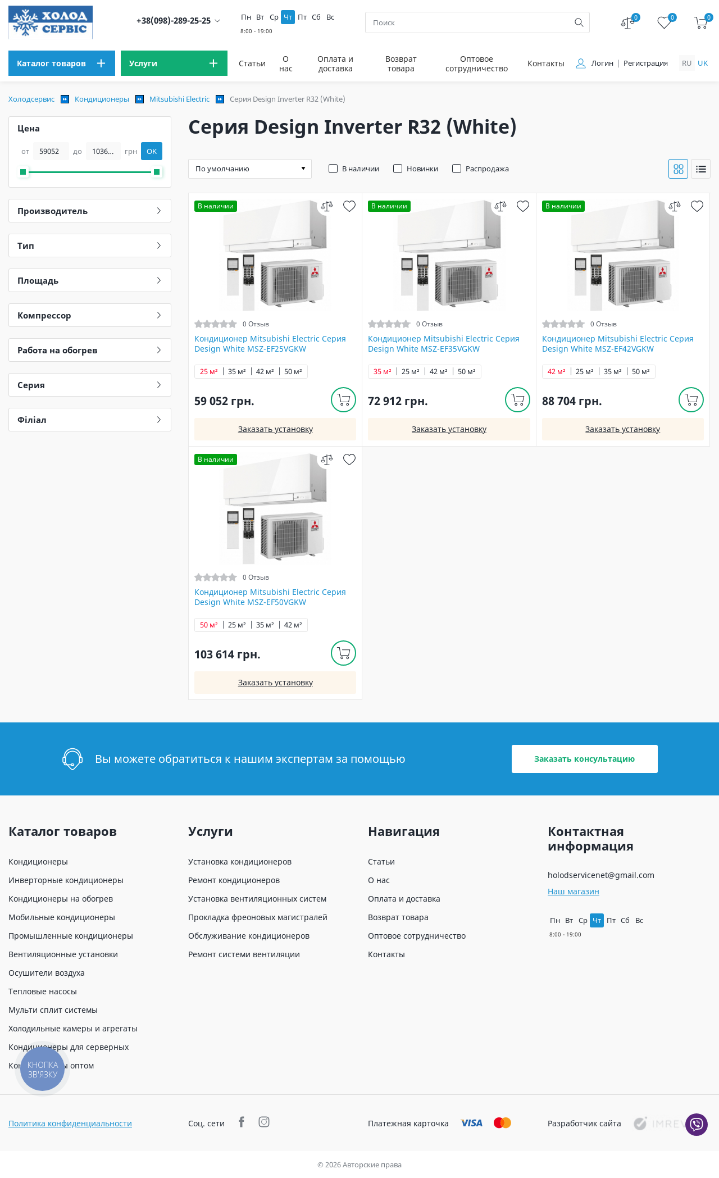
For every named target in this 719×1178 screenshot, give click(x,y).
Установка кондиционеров (240, 861)
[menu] (61, 63)
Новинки (422, 168)
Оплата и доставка (335, 63)
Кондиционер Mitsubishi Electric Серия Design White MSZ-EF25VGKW (270, 344)
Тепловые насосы (42, 991)
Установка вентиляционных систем (257, 898)
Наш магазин (573, 891)
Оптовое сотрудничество (476, 63)
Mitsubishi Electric (179, 98)
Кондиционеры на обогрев (60, 898)
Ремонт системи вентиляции (244, 954)
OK (152, 151)
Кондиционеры (102, 98)
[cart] (701, 23)
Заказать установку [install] (275, 429)
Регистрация (646, 63)
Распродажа (487, 168)
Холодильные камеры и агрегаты (73, 1028)
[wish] (349, 206)
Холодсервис (31, 98)
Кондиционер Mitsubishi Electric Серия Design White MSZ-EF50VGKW (270, 597)
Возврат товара (401, 63)
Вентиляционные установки (63, 954)
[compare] (326, 206)
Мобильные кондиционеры (61, 917)
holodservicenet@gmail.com (601, 875)
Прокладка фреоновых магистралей (257, 917)
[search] (579, 22)
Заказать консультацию (584, 758)
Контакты (546, 63)
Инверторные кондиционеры (66, 880)
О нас (286, 63)
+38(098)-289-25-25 (173, 20)
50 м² (293, 371)
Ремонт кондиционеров (234, 880)
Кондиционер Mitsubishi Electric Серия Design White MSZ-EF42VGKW (618, 344)
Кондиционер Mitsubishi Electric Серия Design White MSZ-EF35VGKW (444, 344)
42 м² (265, 371)
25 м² (209, 371)
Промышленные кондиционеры (70, 935)
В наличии (360, 168)
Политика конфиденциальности (70, 1123)
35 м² (237, 371)
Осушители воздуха (46, 972)
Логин (602, 63)
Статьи (252, 63)
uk (703, 63)
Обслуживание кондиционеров (249, 935)
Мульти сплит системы (53, 1009)
